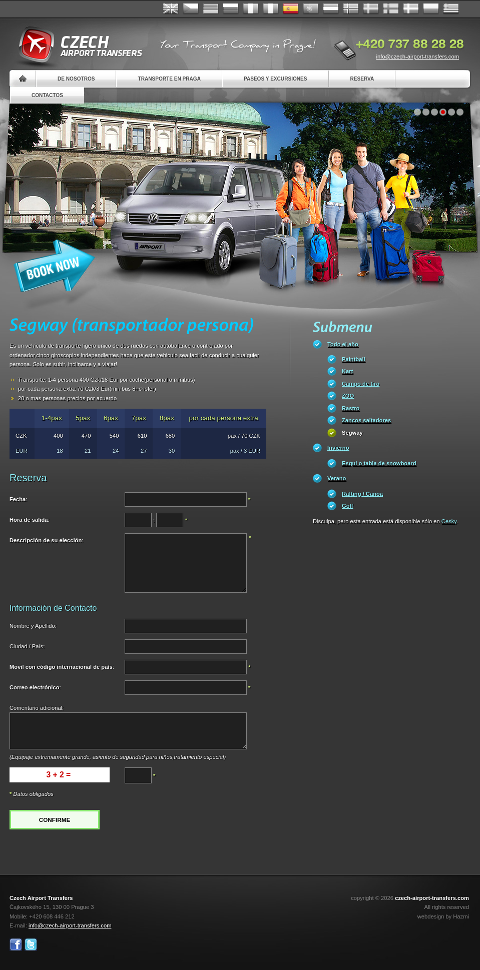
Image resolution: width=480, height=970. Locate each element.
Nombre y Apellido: (33, 626)
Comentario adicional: (37, 708)
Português (311, 9)
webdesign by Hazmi (443, 916)
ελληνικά (451, 9)
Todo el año (342, 344)
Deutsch (211, 9)
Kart (347, 371)
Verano (336, 478)
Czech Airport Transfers (76, 45)
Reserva (362, 79)
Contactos (47, 95)
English (171, 9)
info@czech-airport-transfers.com (417, 57)
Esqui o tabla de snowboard (379, 463)
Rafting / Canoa (362, 494)
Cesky (448, 521)
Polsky (431, 9)
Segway (352, 433)
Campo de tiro (360, 384)
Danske (411, 9)
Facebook (16, 944)
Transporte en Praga (169, 79)
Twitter (31, 944)
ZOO (348, 396)
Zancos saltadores (366, 420)
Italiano (271, 9)
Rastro (350, 408)
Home (23, 79)
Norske (351, 9)
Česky (191, 9)
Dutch (331, 9)
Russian (231, 9)
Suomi (391, 9)
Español (291, 9)
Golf (347, 506)
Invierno (338, 448)
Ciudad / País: (27, 646)
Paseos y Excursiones (275, 79)
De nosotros (76, 79)
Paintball (353, 359)
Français (251, 9)
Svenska (371, 9)
